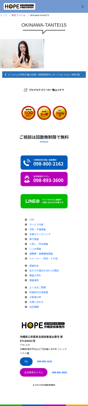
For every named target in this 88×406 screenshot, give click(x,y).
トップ (3, 15)
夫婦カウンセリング (40, 234)
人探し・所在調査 (38, 244)
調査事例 (34, 280)
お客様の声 (35, 297)
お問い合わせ (36, 302)
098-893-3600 (59, 372)
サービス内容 (36, 224)
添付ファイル (18, 15)
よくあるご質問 (37, 287)
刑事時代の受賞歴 (38, 292)
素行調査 (34, 239)
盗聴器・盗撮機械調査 (41, 253)
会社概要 (34, 307)
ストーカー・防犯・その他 (43, 258)
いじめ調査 (35, 248)
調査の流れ (35, 275)
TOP (31, 219)
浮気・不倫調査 (37, 229)
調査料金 (34, 265)
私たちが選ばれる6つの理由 (44, 270)
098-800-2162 (44, 361)
